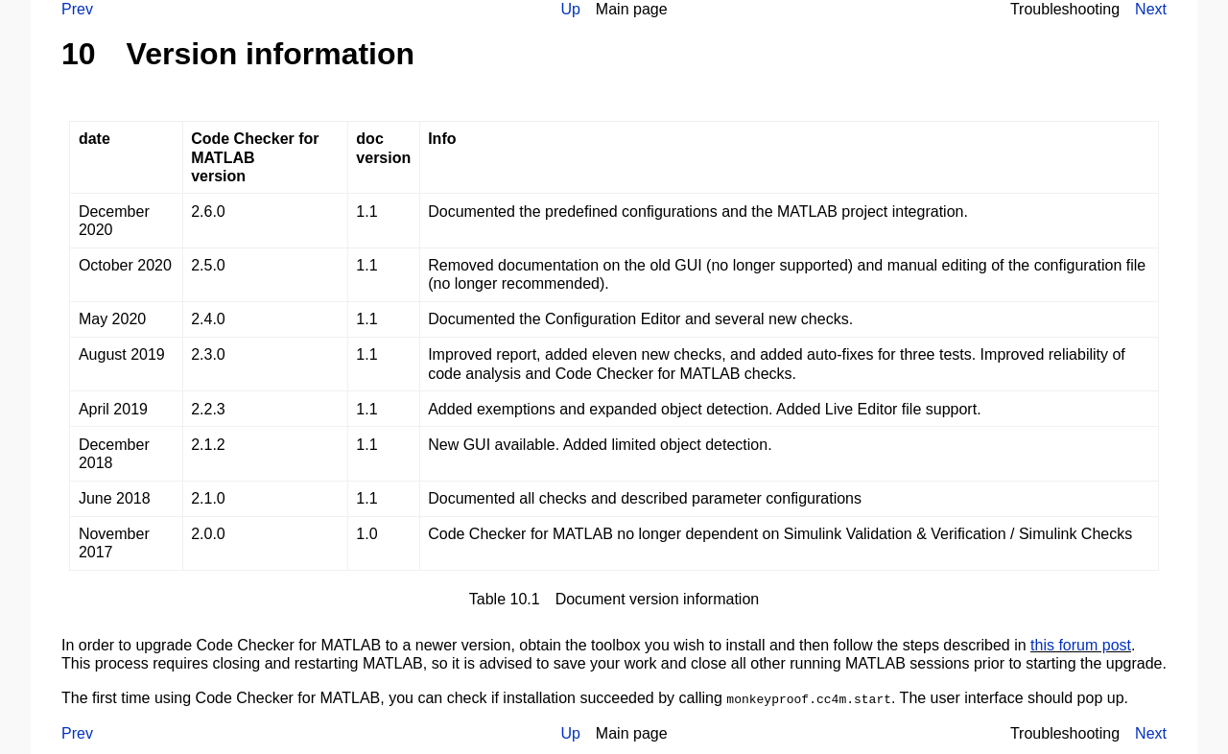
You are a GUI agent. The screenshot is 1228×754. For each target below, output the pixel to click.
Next (1151, 9)
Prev (77, 9)
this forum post (1080, 645)
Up (569, 9)
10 (78, 53)
